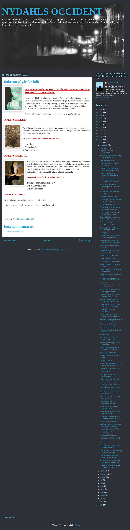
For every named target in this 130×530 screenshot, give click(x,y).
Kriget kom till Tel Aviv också (110, 261)
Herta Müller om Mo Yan (108, 225)
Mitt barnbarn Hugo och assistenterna (108, 375)
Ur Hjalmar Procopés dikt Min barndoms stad (110, 412)
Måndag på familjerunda (108, 435)
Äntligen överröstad (106, 432)
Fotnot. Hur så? (105, 371)
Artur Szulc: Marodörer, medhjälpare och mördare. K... (110, 186)
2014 (101, 136)
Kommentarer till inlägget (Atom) (54, 250)
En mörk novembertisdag (108, 421)
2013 (101, 139)
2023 (101, 118)
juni (102, 483)
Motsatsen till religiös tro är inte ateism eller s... (110, 331)
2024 (101, 115)
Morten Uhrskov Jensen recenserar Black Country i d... (110, 175)
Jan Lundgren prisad (107, 160)
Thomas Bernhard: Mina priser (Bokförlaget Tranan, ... (110, 229)
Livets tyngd (104, 282)
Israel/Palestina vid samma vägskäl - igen (109, 251)
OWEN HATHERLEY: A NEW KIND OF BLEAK (110, 398)
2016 (101, 130)
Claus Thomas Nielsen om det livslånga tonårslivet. (110, 291)
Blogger (78, 525)
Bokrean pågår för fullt (107, 258)
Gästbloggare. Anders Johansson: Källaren (108, 402)
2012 (101, 142)
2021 (101, 124)
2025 (101, 112)
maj (102, 486)
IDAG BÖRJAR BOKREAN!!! (110, 279)
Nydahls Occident (113, 83)
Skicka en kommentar (15, 232)
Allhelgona (103, 443)
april (102, 489)
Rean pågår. (104, 233)
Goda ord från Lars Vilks (108, 196)
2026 (101, 109)
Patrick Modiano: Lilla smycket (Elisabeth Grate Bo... (110, 447)
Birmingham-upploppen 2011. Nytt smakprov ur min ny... (110, 417)
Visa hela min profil (102, 97)
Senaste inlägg (10, 240)
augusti (103, 477)
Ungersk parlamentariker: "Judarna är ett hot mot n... (110, 181)
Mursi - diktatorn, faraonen (109, 222)
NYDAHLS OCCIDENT (52, 11)
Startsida (48, 240)
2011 (101, 502)
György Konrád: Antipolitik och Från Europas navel (110, 339)
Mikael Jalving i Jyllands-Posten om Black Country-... (111, 200)
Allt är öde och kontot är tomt (110, 384)
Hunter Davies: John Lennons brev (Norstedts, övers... (110, 388)
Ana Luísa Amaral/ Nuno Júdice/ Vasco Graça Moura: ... (111, 364)
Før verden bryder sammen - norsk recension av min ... (110, 315)
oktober (103, 471)
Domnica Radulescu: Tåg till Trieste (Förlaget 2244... (109, 295)
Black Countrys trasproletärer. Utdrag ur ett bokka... (110, 466)
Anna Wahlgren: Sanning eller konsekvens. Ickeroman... (110, 461)
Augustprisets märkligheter (109, 204)
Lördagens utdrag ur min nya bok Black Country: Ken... (110, 305)
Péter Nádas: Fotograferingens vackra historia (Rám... (110, 237)
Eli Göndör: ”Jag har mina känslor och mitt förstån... (109, 169)
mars (102, 492)
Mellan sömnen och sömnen (110, 368)
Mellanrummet (105, 335)
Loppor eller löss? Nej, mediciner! (107, 310)
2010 (101, 505)
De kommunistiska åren (108, 327)
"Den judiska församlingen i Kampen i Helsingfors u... (109, 456)
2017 (101, 127)
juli (102, 480)
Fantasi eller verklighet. (108, 352)
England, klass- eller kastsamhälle (107, 152)
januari (103, 498)
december (104, 145)
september (104, 474)
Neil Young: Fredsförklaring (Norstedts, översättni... (109, 348)
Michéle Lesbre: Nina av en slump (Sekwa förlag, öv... (110, 300)
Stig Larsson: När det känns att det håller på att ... (110, 407)
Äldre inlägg (84, 240)
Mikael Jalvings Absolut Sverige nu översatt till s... (111, 156)
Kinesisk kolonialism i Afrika (109, 429)
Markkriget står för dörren (108, 324)
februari (103, 495)
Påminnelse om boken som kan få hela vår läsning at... (111, 208)
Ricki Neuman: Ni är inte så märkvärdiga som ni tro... (109, 380)
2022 (101, 121)
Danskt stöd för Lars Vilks (109, 255)
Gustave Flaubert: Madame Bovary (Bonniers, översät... (110, 218)
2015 (101, 133)
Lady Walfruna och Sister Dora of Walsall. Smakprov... (110, 425)
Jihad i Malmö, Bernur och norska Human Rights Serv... (111, 241)
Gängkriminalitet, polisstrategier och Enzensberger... (111, 320)
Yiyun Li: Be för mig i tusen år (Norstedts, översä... (110, 286)
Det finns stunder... (106, 360)
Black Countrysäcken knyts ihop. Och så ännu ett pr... (111, 452)
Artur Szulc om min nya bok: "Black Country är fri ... (110, 213)
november (104, 148)
